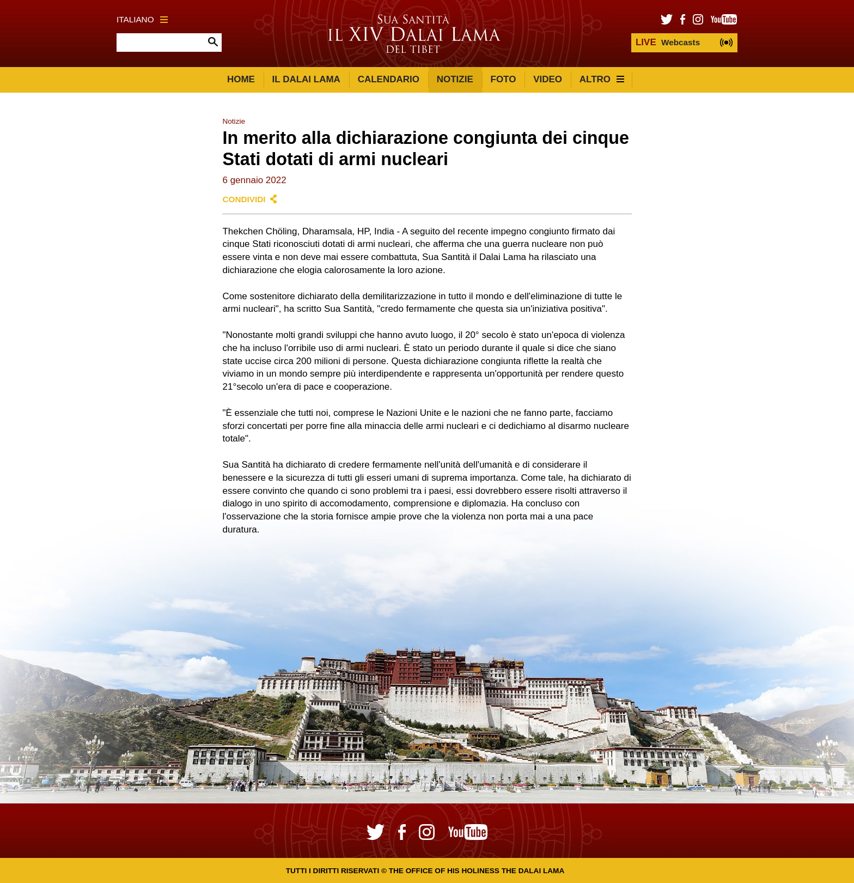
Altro (602, 79)
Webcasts (668, 42)
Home (241, 79)
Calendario (388, 79)
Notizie (455, 79)
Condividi (243, 199)
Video (547, 79)
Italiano (142, 19)
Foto (503, 79)
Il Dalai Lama (306, 79)
